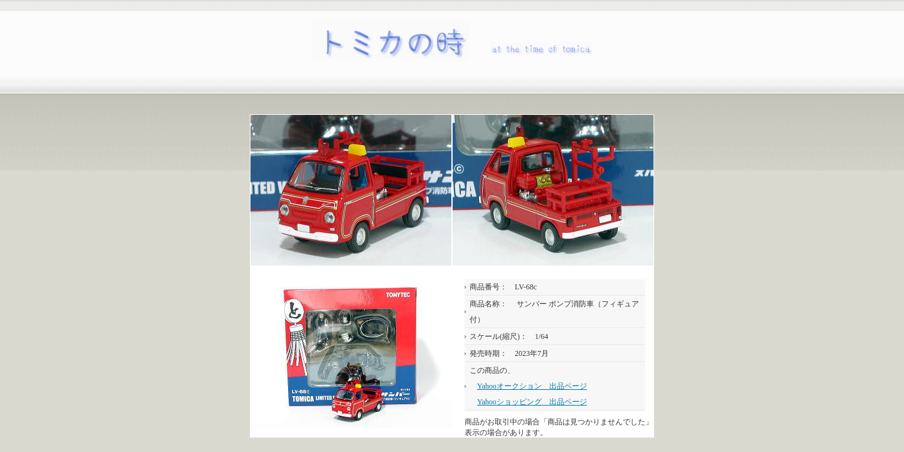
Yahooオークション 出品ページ (532, 386)
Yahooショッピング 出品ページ (532, 401)
